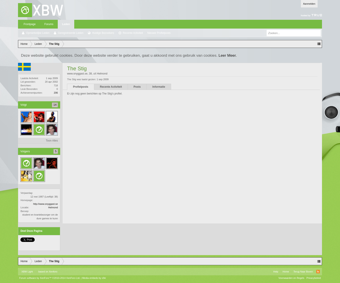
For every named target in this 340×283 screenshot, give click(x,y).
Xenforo (53, 271)
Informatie (158, 86)
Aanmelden (309, 3)
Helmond (53, 207)
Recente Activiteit (133, 32)
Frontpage (30, 24)
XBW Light (27, 271)
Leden (66, 24)
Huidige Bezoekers (103, 32)
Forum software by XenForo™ (49, 278)
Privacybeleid (313, 278)
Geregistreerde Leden (70, 32)
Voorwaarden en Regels (291, 278)
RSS (318, 271)
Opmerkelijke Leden (37, 32)
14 (54, 104)
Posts (137, 86)
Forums (48, 24)
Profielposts (80, 86)
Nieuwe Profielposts (159, 32)
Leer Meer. (228, 55)
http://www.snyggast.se (45, 204)
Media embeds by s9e (94, 278)
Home (286, 271)
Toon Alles (52, 140)
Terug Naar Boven (303, 271)
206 (56, 92)
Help (275, 271)
